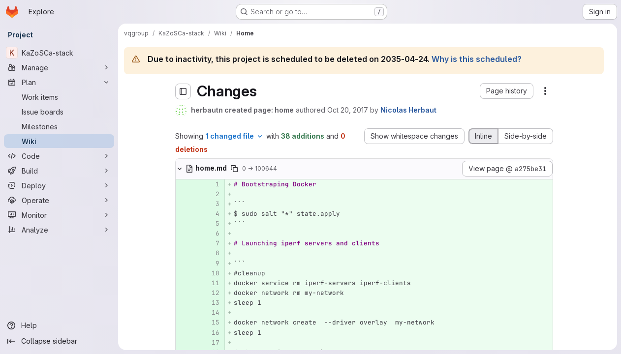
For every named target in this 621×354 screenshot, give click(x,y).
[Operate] (59, 200)
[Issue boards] (59, 111)
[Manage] (59, 67)
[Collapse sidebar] (59, 341)
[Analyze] (59, 229)
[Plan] (59, 82)
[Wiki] (59, 141)
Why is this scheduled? (477, 59)
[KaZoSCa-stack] (59, 52)
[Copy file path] (234, 169)
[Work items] (59, 97)
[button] (506, 91)
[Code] (59, 156)
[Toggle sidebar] (183, 91)
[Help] (59, 325)
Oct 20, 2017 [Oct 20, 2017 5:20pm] (347, 110)
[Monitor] (59, 215)
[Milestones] (59, 126)
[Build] (59, 170)
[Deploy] (59, 185)
